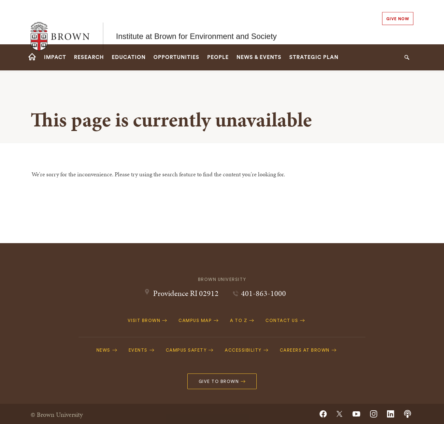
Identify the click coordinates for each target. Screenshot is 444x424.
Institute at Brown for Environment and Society (196, 22)
